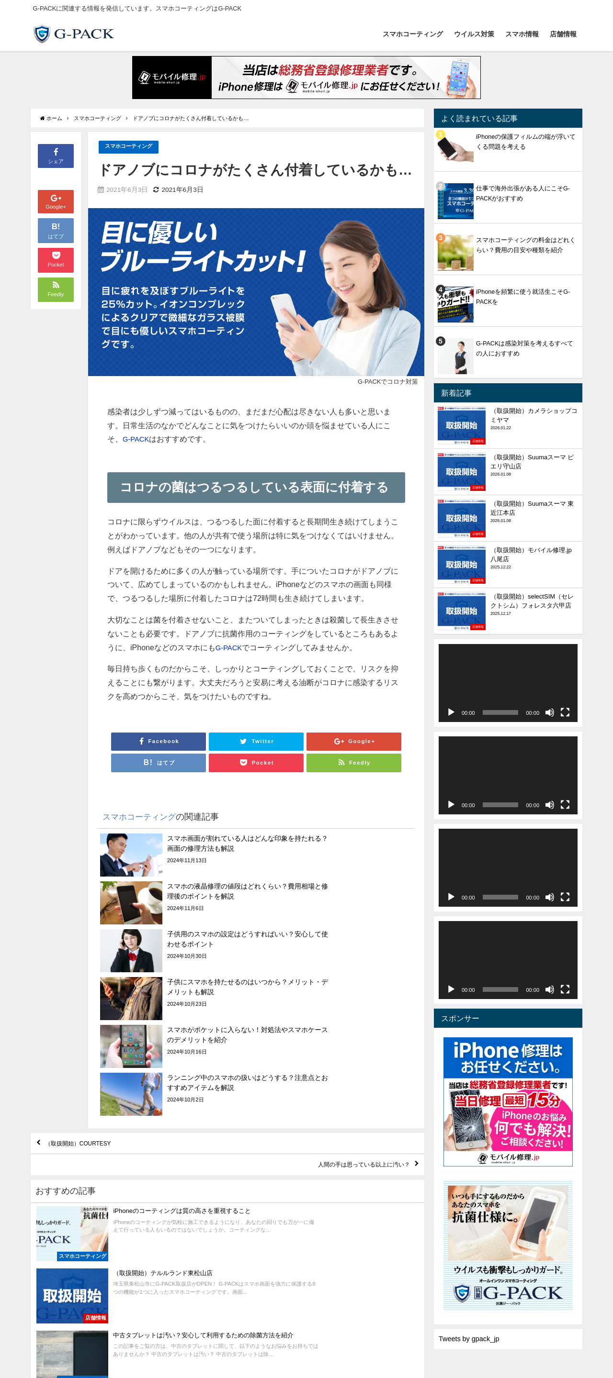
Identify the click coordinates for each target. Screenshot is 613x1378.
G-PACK (137, 439)
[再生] (451, 712)
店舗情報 (563, 34)
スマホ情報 (522, 34)
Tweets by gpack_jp (469, 1338)
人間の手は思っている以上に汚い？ (345, 1031)
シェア (56, 155)
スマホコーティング (413, 34)
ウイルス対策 (474, 34)
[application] (508, 683)
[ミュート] (550, 712)
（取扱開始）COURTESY (92, 1004)
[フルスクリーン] (565, 712)
